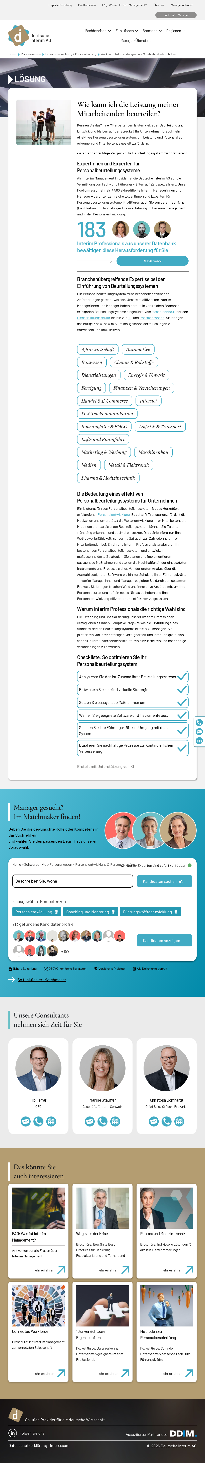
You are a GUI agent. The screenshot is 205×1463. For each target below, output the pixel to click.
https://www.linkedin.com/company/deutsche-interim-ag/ (199, 740)
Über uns (158, 5)
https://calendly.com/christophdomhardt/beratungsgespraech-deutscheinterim (179, 1121)
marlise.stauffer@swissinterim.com (90, 1121)
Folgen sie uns (26, 1433)
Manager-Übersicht (136, 40)
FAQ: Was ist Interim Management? (124, 5)
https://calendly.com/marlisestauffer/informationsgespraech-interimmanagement (115, 1121)
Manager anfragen (182, 5)
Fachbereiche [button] (95, 30)
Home (12, 54)
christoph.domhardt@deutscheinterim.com (154, 1121)
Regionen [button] (173, 30)
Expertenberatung (60, 5)
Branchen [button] (150, 30)
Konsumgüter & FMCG (104, 426)
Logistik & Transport (160, 426)
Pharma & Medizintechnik (108, 478)
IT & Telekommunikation (107, 413)
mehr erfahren (50, 1268)
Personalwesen (31, 54)
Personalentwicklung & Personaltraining (70, 54)
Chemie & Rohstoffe (134, 362)
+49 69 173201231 (38, 1121)
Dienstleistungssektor (93, 317)
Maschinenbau (163, 311)
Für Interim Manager (176, 15)
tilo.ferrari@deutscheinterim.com (26, 1121)
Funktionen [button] (125, 30)
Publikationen (87, 5)
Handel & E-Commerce (104, 401)
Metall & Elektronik (129, 465)
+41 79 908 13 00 (102, 1121)
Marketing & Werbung (104, 452)
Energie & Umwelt (146, 375)
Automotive (138, 349)
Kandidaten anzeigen (161, 940)
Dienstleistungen (98, 375)
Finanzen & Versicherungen (142, 388)
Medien (88, 465)
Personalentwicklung (114, 514)
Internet (148, 401)
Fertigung (91, 388)
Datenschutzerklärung (27, 1445)
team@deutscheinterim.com (199, 731)
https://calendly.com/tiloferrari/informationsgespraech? (51, 1121)
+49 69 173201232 (167, 1121)
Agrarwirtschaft (97, 349)
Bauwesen (91, 362)
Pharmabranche (152, 317)
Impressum (59, 1445)
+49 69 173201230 (199, 722)
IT (129, 317)
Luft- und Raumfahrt (103, 439)
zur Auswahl (153, 261)
